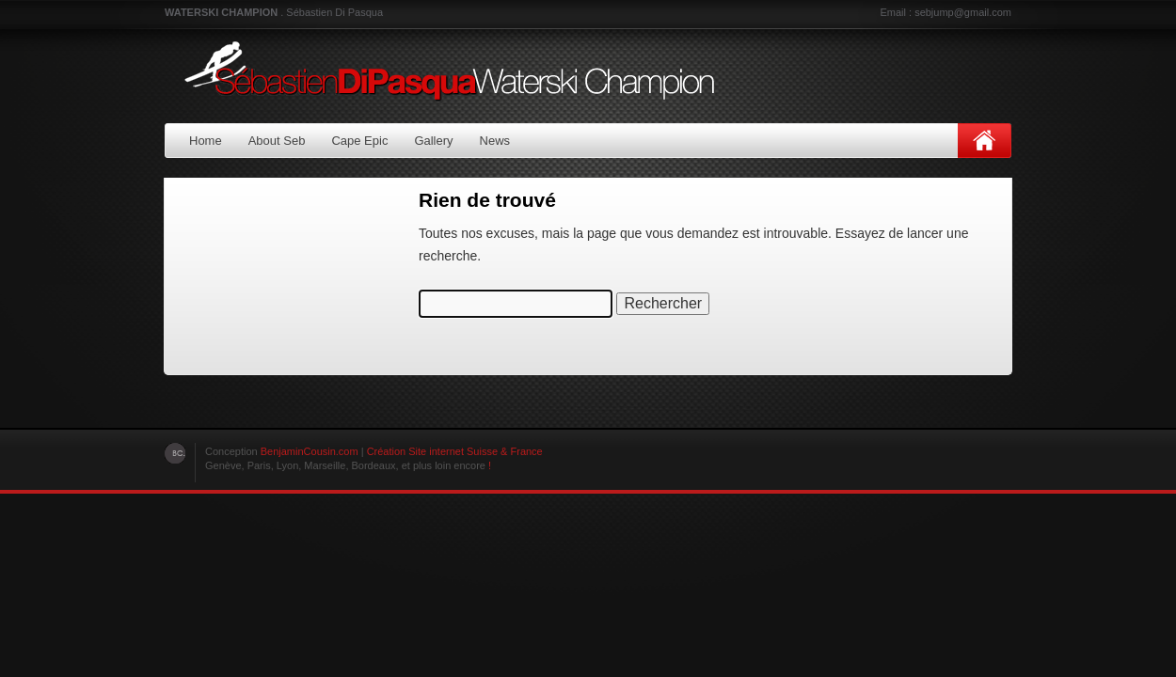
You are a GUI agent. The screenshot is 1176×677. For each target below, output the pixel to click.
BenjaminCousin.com (309, 451)
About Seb (277, 141)
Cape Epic (359, 141)
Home (205, 141)
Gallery (433, 141)
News (495, 141)
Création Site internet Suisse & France (455, 451)
